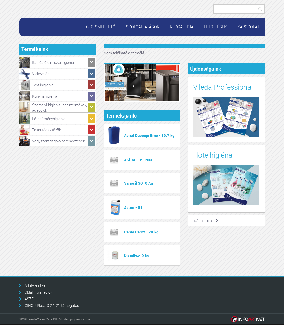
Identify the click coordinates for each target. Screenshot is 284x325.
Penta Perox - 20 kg (141, 232)
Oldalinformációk (38, 292)
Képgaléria (181, 27)
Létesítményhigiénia (48, 118)
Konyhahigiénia (44, 96)
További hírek (201, 220)
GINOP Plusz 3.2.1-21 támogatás (52, 305)
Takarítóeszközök (46, 129)
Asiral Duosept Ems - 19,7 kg (149, 135)
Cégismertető (100, 27)
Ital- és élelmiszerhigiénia (53, 62)
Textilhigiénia (42, 84)
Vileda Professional (223, 87)
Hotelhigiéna (212, 155)
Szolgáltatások (142, 27)
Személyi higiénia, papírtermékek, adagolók (59, 107)
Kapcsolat (248, 27)
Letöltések (215, 27)
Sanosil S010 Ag (138, 183)
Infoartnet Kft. (248, 319)
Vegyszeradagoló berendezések (58, 141)
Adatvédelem (35, 285)
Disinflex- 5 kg (136, 255)
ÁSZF (29, 298)
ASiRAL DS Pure (138, 159)
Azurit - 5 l (133, 207)
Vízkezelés (41, 73)
